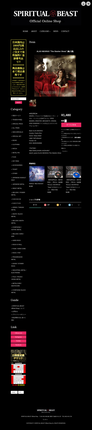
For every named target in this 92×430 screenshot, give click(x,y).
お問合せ (15, 311)
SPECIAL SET (17, 136)
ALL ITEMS (16, 128)
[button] (45, 31)
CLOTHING (16, 144)
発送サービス (17, 115)
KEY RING (16, 161)
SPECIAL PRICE (18, 124)
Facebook (18, 345)
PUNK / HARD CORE (19, 248)
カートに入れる (71, 125)
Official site (18, 333)
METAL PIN (16, 153)
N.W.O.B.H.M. (17, 199)
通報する (63, 148)
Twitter (18, 341)
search (18, 102)
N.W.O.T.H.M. (17, 203)
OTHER (15, 173)
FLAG (14, 157)
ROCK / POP (17, 253)
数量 (62, 121)
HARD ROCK (17, 240)
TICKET (15, 169)
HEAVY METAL (17, 188)
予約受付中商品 (17, 119)
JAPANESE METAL (18, 184)
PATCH (15, 148)
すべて (35, 205)
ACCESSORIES (17, 165)
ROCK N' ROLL (17, 244)
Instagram (18, 337)
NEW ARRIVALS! (18, 132)
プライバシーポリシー (19, 314)
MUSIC (15, 140)
